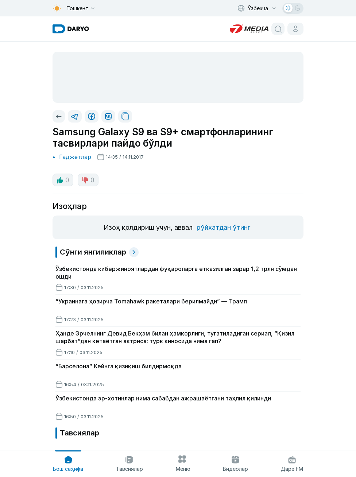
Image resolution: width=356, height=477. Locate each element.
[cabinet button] (295, 29)
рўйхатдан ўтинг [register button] (223, 227)
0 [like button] (63, 180)
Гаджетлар (75, 156)
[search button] (278, 29)
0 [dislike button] (88, 180)
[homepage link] (71, 28)
